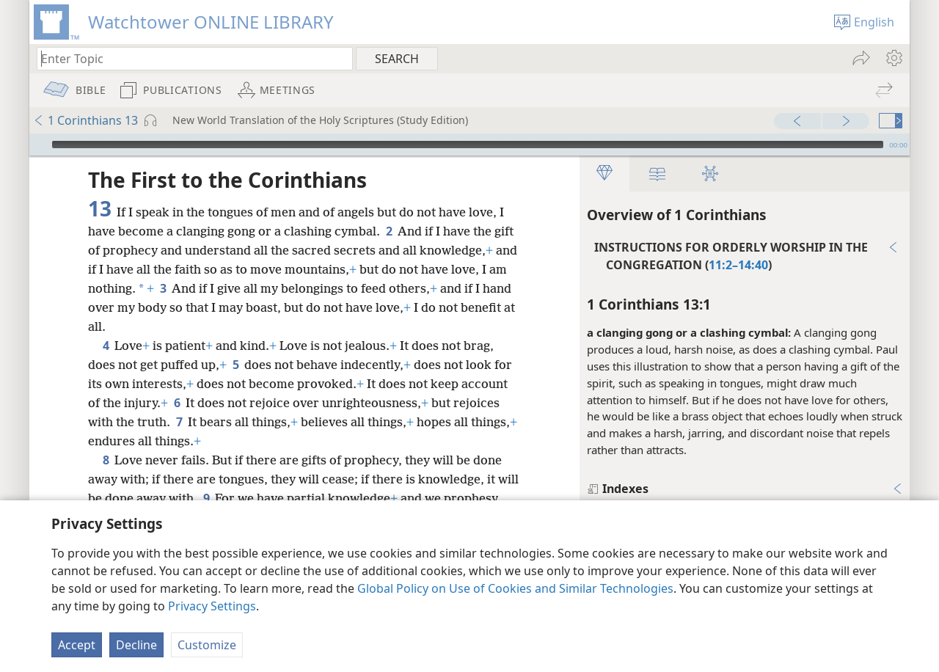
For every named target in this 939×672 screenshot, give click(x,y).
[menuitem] (893, 58)
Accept (76, 645)
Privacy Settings (212, 606)
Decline (136, 645)
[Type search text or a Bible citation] (188, 58)
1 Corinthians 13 (85, 120)
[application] (469, 145)
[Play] (39, 144)
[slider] (467, 144)
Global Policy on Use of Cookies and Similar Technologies (515, 588)
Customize (207, 645)
